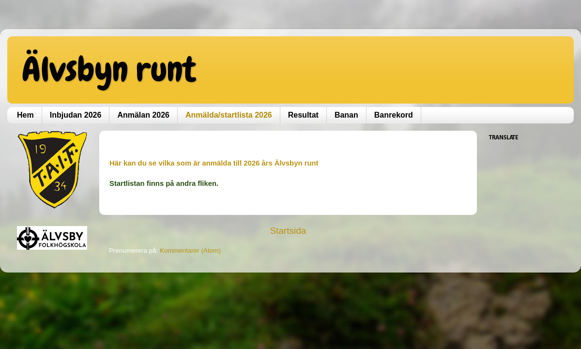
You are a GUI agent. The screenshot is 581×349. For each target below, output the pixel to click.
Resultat (303, 115)
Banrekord (393, 115)
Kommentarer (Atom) (190, 250)
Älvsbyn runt (109, 69)
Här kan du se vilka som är (155, 163)
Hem (25, 115)
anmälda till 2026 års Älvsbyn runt (260, 163)
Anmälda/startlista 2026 (228, 115)
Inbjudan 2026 (76, 115)
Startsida (288, 231)
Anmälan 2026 (143, 115)
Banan (346, 115)
